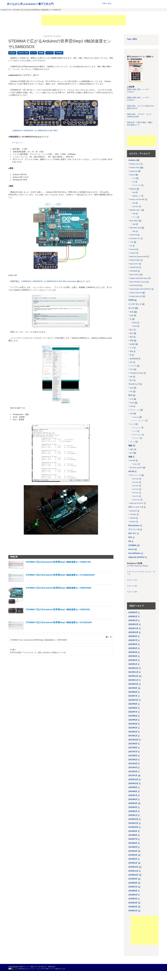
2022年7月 (132, 712)
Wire (131, 388)
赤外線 (135, 326)
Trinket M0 (133, 235)
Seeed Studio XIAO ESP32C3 (140, 289)
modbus (135, 464)
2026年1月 (132, 620)
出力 (130, 395)
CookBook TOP (6, 10)
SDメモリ (132, 533)
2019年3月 (132, 855)
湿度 (131, 315)
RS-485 (132, 460)
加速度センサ (137, 196)
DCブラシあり (137, 434)
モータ (132, 424)
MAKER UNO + (135, 210)
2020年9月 (132, 787)
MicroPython (134, 525)
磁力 (131, 380)
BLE (131, 453)
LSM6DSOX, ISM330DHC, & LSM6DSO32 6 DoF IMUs (35, 131)
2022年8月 (132, 708)
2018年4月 (132, 899)
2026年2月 (132, 616)
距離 (131, 340)
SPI (131, 391)
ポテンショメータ (135, 507)
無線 (130, 445)
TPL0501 (133, 514)
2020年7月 (132, 795)
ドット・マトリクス (139, 420)
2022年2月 (132, 732)
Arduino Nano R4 (136, 296)
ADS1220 (135, 496)
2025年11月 (133, 628)
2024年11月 (133, 672)
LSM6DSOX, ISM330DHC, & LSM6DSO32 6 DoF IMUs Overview (48, 281)
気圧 (131, 333)
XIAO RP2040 (135, 285)
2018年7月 (132, 887)
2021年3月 (132, 767)
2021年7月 (132, 752)
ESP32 (132, 175)
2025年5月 (132, 648)
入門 (134, 178)
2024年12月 (133, 668)
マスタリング (134, 384)
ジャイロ (49, 53)
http (134, 182)
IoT (131, 246)
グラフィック (135, 410)
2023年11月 (133, 680)
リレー (132, 442)
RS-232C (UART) (136, 468)
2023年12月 (133, 676)
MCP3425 (136, 489)
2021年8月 (132, 748)
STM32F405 (134, 267)
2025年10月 (133, 632)
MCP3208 (136, 479)
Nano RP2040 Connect (138, 282)
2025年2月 (132, 660)
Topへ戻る (132, 39)
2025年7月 (132, 640)
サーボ (135, 431)
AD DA (131, 471)
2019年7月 (132, 839)
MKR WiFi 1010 (135, 228)
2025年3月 (132, 656)
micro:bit (133, 249)
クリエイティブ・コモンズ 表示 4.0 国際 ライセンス (41, 968)
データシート (17, 143)
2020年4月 (132, 803)
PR (129, 541)
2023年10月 (133, 684)
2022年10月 (133, 700)
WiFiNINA (136, 206)
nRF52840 (133, 271)
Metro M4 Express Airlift (138, 256)
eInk (131, 406)
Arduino (12, 53)
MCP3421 (136, 493)
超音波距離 (134, 359)
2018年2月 (132, 907)
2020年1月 (132, 815)
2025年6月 (132, 644)
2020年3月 (132, 807)
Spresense (133, 171)
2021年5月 (132, 760)
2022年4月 (132, 724)
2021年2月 (132, 771)
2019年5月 (132, 847)
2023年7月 (132, 696)
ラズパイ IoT (132, 580)
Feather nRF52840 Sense (139, 278)
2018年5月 (132, 895)
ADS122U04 (136, 500)
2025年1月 (132, 664)
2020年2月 (132, 811)
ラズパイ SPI (132, 592)
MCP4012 (133, 511)
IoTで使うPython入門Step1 (137, 566)
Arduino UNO (23, 53)
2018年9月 (132, 879)
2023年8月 (132, 692)
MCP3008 (136, 482)
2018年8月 (132, 883)
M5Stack (133, 189)
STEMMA (59, 53)
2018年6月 (132, 891)
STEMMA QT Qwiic (136, 373)
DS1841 (133, 522)
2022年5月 (132, 720)
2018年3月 (132, 903)
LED (131, 413)
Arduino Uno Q (135, 164)
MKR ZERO (134, 221)
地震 (131, 351)
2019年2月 (132, 859)
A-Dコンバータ (135, 475)
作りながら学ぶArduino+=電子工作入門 (30, 4)
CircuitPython (134, 553)
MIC (131, 362)
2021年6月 (132, 756)
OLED (132, 403)
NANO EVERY (135, 260)
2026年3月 (132, 612)
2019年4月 (132, 851)
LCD (131, 399)
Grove (131, 549)
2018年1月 (132, 911)
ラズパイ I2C (132, 586)
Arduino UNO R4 (136, 293)
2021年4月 (132, 764)
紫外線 (135, 322)
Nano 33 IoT (134, 264)
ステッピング (137, 428)
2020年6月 (132, 799)
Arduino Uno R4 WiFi (137, 199)
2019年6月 (132, 843)
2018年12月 (133, 867)
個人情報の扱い (43, 966)
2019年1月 (132, 863)
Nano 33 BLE (134, 274)
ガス (131, 348)
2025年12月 (133, 624)
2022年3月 (132, 728)
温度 (131, 312)
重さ (131, 330)
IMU (131, 377)
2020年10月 (133, 783)
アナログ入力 (137, 185)
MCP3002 (136, 486)
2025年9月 (132, 636)
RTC (130, 537)
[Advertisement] (83, 20)
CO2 (131, 369)
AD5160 (133, 518)
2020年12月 (133, 779)
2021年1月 (132, 775)
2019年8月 (132, 835)
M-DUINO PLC (135, 238)
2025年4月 (132, 652)
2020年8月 (132, 791)
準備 (134, 192)
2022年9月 (132, 704)
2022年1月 (132, 736)
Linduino (133, 253)
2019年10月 (133, 827)
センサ (33, 53)
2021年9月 (132, 744)
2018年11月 (133, 871)
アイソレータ (134, 529)
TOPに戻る (106, 4)
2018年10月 (133, 875)
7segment (136, 417)
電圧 (131, 337)
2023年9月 (132, 688)
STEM (130, 300)
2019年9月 (132, 831)
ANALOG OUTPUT (136, 503)
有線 (130, 457)
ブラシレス (136, 438)
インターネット (134, 304)
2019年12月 (133, 819)
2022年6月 (132, 716)
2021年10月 (133, 740)
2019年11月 (133, 823)
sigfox (132, 449)
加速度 (41, 53)
